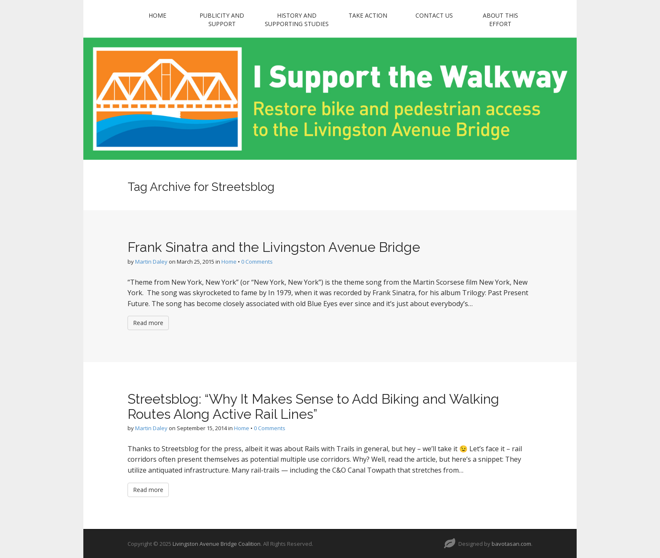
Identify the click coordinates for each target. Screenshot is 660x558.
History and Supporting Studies (297, 19)
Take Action (368, 15)
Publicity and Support (222, 19)
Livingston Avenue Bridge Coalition (217, 543)
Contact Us (434, 15)
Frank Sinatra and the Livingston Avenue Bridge (274, 247)
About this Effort (500, 19)
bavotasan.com (511, 543)
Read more (148, 323)
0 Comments (257, 261)
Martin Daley (151, 261)
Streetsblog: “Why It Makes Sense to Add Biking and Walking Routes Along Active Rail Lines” (313, 406)
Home (157, 15)
